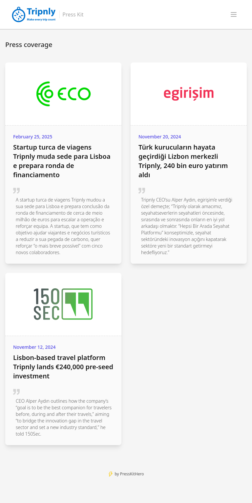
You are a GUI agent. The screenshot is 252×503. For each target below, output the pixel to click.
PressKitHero (132, 474)
